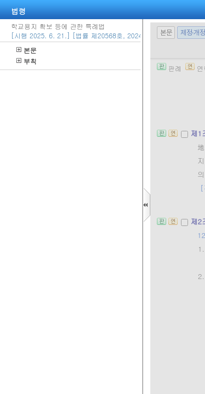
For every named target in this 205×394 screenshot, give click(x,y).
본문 (26, 50)
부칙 (26, 61)
